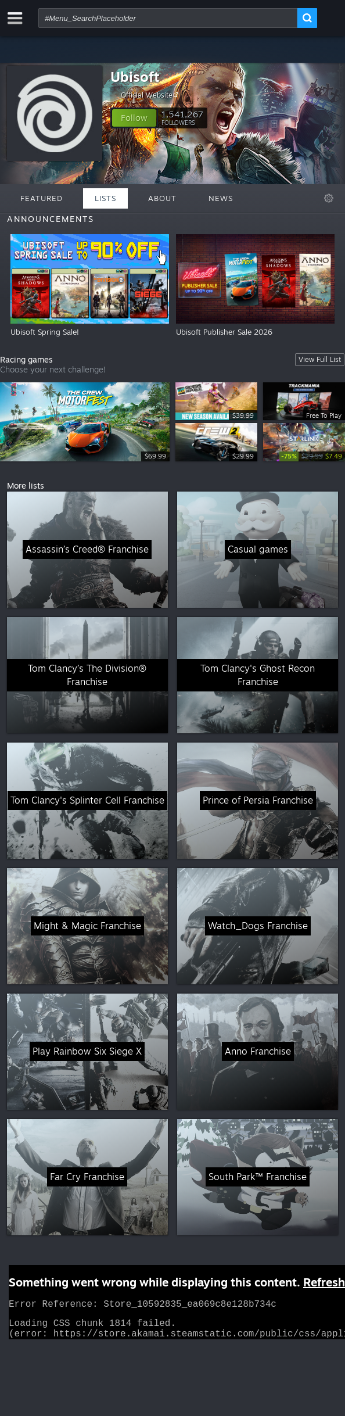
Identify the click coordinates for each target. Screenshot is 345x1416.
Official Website (151, 94)
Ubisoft (135, 76)
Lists (105, 198)
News (221, 198)
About (162, 198)
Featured (41, 198)
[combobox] (167, 18)
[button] (134, 117)
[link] (312, 456)
